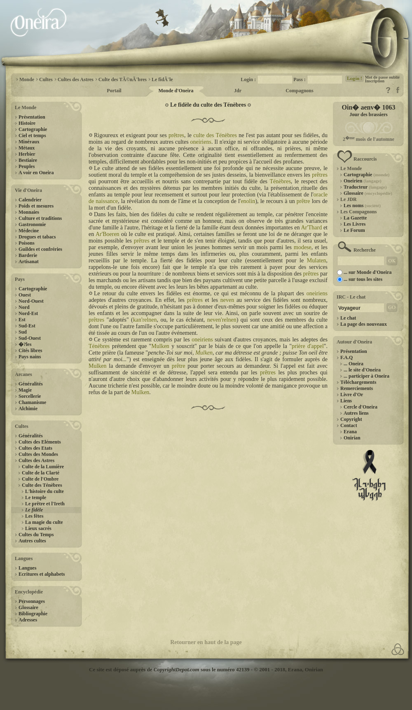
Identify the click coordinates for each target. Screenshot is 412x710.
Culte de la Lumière (43, 466)
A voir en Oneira (36, 172)
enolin (248, 201)
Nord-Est (28, 313)
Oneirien (363, 181)
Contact (348, 425)
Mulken (160, 346)
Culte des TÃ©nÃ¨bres (122, 79)
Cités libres (30, 350)
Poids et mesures (36, 206)
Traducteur (365, 187)
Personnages (32, 601)
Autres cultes (32, 541)
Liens (346, 401)
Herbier (27, 154)
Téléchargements (358, 382)
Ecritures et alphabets (42, 574)
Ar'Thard (311, 227)
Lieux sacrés (38, 528)
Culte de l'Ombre (40, 479)
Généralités (31, 384)
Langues (27, 568)
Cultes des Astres (36, 460)
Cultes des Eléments (40, 442)
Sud (23, 332)
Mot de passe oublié (382, 77)
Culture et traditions (40, 218)
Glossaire (28, 607)
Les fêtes (34, 516)
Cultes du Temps (36, 534)
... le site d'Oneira (362, 370)
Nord (24, 307)
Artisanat (29, 261)
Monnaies (29, 212)
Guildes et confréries (40, 249)
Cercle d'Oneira (360, 407)
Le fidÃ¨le (162, 79)
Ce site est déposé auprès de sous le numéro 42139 (169, 669)
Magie (25, 390)
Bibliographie (33, 614)
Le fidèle (34, 510)
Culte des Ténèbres (42, 485)
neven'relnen (221, 320)
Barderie (28, 255)
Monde (26, 79)
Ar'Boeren (107, 234)
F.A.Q (346, 357)
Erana (350, 431)
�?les (25, 344)
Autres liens (356, 413)
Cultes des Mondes (38, 454)
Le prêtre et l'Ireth (45, 504)
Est (22, 319)
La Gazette (355, 218)
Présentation (32, 117)
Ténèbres (280, 181)
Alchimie (28, 408)
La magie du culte (44, 522)
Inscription (374, 81)
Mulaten (316, 260)
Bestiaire (28, 160)
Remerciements (356, 388)
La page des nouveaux (363, 324)
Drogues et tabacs (37, 237)
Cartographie (33, 129)
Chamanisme (32, 402)
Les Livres (354, 224)
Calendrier (30, 200)
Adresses (28, 620)
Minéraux (29, 142)
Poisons (27, 243)
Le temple (35, 497)
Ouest (25, 295)
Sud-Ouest (30, 338)
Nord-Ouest (31, 301)
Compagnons (299, 90)
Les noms (362, 205)
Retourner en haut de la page (206, 642)
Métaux (27, 148)
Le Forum (354, 230)
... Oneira (353, 364)
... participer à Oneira (366, 376)
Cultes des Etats (35, 448)
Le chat (348, 318)
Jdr (237, 90)
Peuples (27, 166)
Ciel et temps (32, 135)
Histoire (27, 123)
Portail (114, 90)
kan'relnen (145, 320)
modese (302, 247)
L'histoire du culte (44, 491)
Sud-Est (27, 326)
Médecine (29, 231)
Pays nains (30, 357)
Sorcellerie (30, 396)
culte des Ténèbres (215, 135)
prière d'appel (308, 346)
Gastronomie (32, 224)
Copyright (351, 419)
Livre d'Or (351, 394)
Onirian (352, 438)
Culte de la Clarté (40, 473)
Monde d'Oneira (175, 90)
